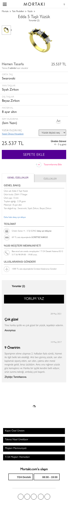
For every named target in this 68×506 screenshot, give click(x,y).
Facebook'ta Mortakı (21, 497)
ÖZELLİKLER (50, 178)
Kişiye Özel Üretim (14, 431)
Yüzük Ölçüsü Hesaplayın (13, 134)
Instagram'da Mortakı (41, 497)
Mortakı (5, 12)
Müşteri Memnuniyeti (15, 448)
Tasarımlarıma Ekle (53, 165)
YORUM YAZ (34, 299)
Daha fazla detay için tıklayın (15, 217)
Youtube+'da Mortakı (47, 497)
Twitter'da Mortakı (27, 497)
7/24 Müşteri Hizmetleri (17, 457)
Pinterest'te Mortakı (34, 497)
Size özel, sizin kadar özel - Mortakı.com (34, 3)
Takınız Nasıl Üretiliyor (16, 439)
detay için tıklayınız (44, 231)
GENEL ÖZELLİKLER (17, 177)
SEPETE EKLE (34, 155)
